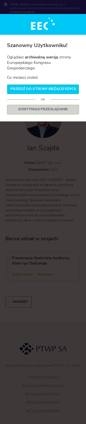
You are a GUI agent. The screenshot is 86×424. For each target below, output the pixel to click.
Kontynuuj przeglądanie (43, 109)
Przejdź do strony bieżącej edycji (43, 88)
